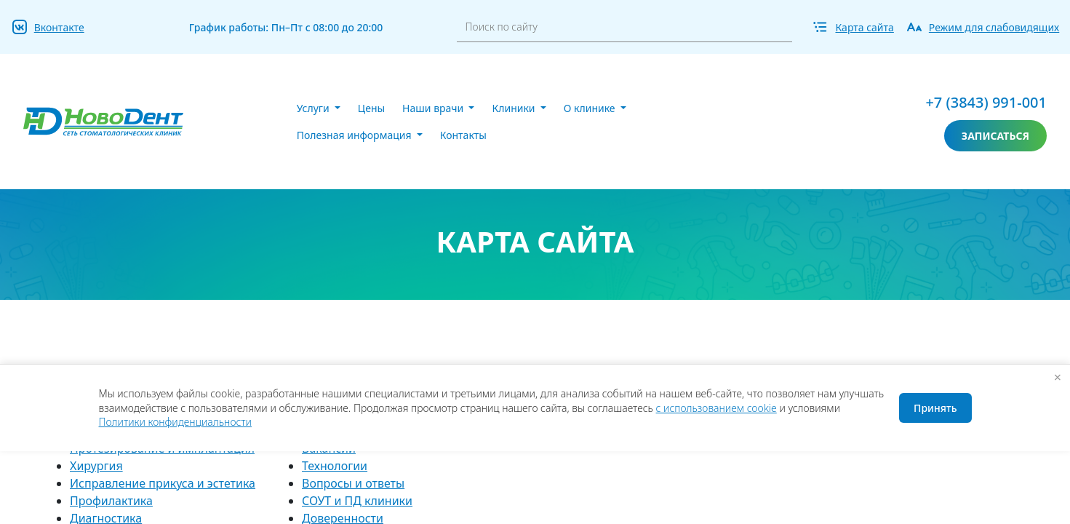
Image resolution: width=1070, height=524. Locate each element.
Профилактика (111, 501)
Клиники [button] (515, 108)
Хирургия (96, 466)
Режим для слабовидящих (994, 27)
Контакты (463, 135)
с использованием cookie (716, 408)
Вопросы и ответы (353, 483)
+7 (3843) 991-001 (986, 102)
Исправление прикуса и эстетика (162, 483)
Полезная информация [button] (355, 135)
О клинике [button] (591, 108)
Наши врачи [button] (434, 108)
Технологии (334, 466)
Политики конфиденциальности (175, 422)
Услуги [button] (314, 108)
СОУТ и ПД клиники (357, 501)
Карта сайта (864, 27)
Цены (371, 108)
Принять (935, 408)
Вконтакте (59, 27)
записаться (995, 136)
